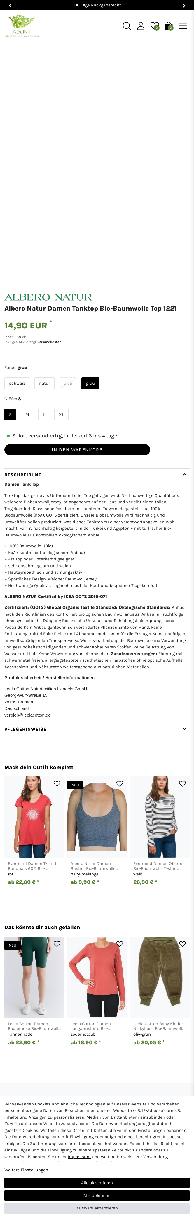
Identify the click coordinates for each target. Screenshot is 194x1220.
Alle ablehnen (97, 1195)
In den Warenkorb (77, 394)
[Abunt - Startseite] (21, 26)
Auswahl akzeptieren (97, 1208)
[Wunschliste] (155, 25)
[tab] (97, 540)
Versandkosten (48, 287)
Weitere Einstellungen (26, 1170)
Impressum (79, 1156)
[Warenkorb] (169, 25)
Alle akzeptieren (97, 1182)
